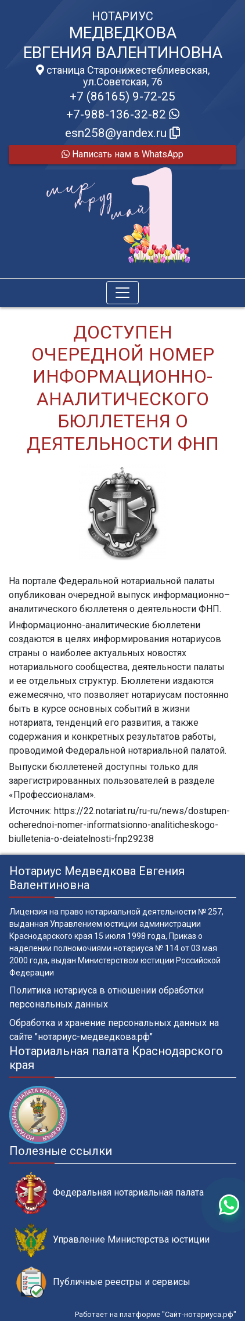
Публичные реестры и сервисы (102, 1282)
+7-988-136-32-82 (122, 114)
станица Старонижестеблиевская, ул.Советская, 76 (123, 76)
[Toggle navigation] (122, 292)
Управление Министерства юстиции (112, 1240)
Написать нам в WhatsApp (122, 154)
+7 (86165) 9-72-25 (122, 96)
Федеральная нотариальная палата (109, 1193)
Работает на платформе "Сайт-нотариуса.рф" (155, 1314)
